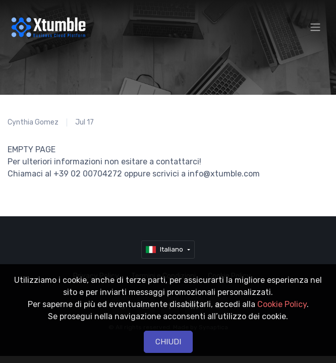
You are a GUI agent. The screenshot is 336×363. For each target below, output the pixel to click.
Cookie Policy (282, 304)
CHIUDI (168, 341)
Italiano (165, 250)
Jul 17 (84, 122)
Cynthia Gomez (33, 122)
